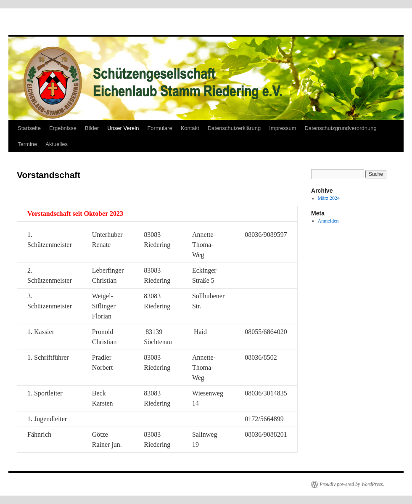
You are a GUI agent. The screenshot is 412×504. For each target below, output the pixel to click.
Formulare (159, 128)
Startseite (29, 128)
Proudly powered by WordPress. (352, 484)
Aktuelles (56, 144)
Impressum (282, 128)
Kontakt (190, 128)
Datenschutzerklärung (234, 128)
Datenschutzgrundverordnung (340, 128)
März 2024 (329, 198)
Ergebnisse (63, 128)
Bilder (92, 128)
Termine (27, 144)
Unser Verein (123, 128)
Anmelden (328, 221)
